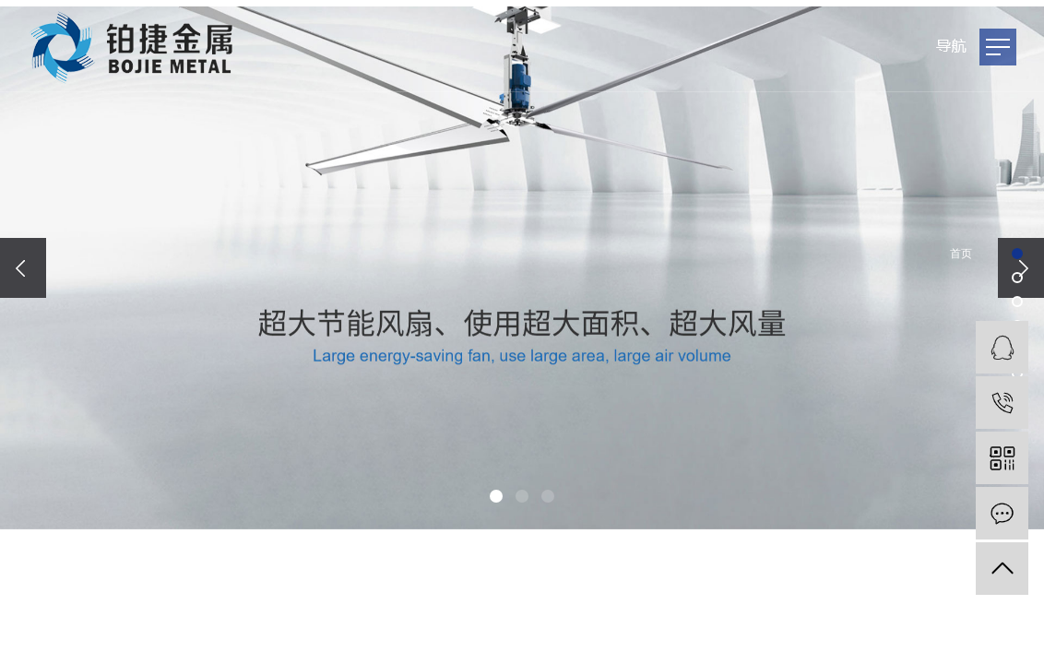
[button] (496, 496)
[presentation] (23, 268)
